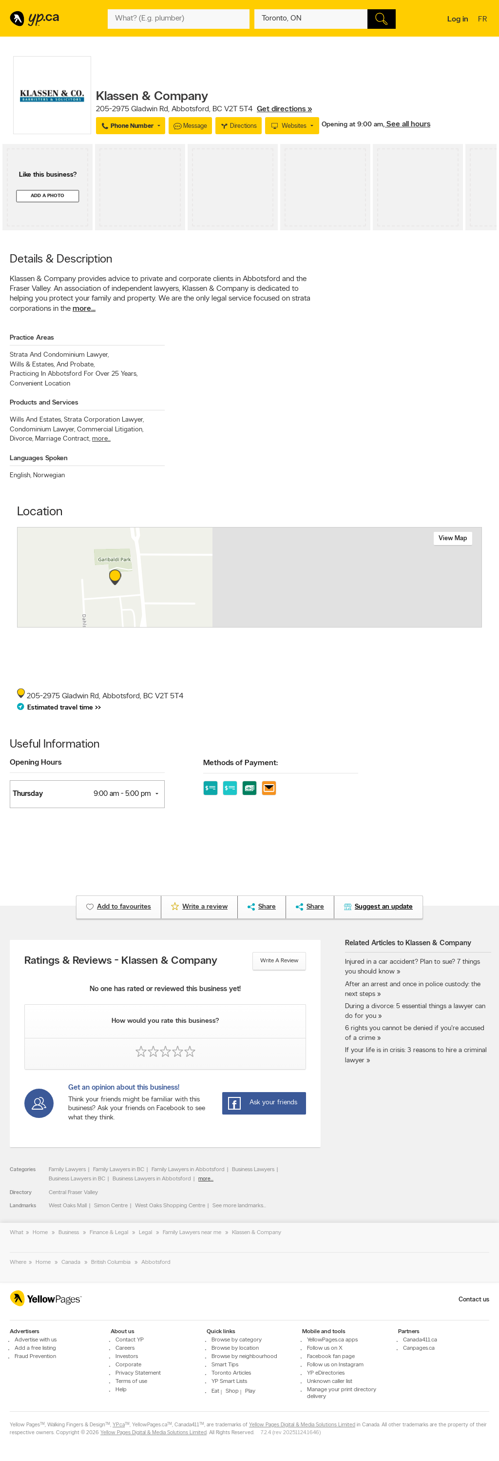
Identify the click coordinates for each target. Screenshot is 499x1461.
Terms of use (131, 1381)
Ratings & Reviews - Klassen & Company (120, 961)
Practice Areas (32, 338)
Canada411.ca (420, 1340)
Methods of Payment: (240, 763)
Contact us (474, 1300)
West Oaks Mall (68, 1206)
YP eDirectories (326, 1373)
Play (250, 1391)
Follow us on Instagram (335, 1365)
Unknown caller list (329, 1381)
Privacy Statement (138, 1373)
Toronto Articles (231, 1373)
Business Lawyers (253, 1170)
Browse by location (235, 1348)
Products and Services (44, 402)
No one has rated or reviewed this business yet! (165, 989)
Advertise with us (36, 1340)
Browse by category (236, 1340)
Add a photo (47, 196)
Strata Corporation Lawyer (104, 420)
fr (483, 20)
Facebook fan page (331, 1357)
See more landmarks (237, 1206)
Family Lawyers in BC (118, 1170)
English (20, 475)
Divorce (21, 439)
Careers (124, 1348)
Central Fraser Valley (73, 1193)
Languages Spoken (39, 458)
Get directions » (284, 109)
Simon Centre (111, 1206)
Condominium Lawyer (42, 429)
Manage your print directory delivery (341, 1393)
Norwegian (49, 475)
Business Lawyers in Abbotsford (152, 1179)
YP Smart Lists (229, 1381)
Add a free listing (35, 1348)
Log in (457, 19)
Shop (232, 1391)
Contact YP (129, 1340)
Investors (126, 1357)
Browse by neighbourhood (244, 1357)
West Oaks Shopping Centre (170, 1206)
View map (453, 538)
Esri (321, 622)
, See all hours (406, 124)
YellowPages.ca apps (332, 1340)
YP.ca (119, 1425)
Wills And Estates (36, 420)
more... (84, 309)
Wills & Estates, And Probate (52, 364)
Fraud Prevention (35, 1357)
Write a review (279, 961)
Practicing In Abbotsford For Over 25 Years (73, 374)
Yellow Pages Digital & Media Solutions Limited (302, 1425)
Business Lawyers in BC (77, 1179)
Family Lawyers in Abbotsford (188, 1170)
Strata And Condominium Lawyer (59, 355)
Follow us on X (325, 1348)
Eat (215, 1391)
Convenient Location (40, 383)
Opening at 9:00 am (352, 124)
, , (204, 109)
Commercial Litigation (110, 429)
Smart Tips (224, 1365)
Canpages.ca (419, 1348)
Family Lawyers (67, 1170)
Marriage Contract (62, 439)
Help (121, 1390)
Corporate (128, 1365)
